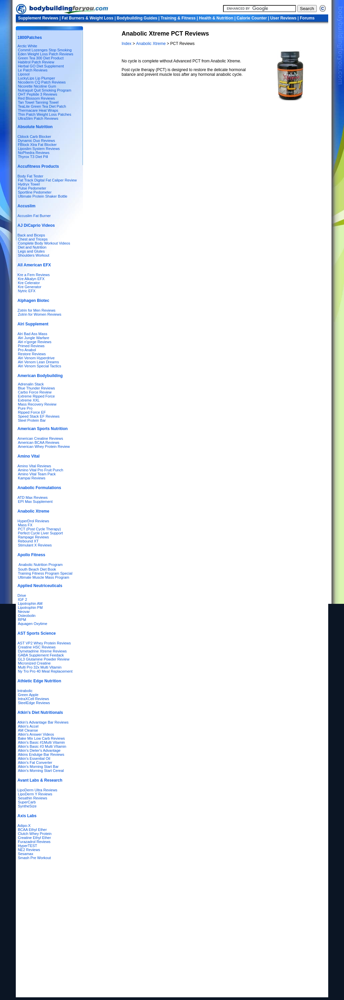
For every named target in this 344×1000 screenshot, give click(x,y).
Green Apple (28, 695)
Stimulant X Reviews (35, 545)
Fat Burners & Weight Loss (88, 18)
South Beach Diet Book (37, 569)
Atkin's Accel (28, 726)
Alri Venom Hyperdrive (36, 358)
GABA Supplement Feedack (41, 655)
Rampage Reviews (33, 537)
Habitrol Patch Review (36, 62)
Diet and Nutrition (32, 247)
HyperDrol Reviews (33, 521)
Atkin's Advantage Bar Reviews (43, 722)
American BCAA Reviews (38, 442)
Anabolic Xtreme (151, 43)
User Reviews (283, 18)
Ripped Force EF (32, 412)
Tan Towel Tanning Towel (38, 102)
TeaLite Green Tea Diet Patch (42, 106)
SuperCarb (27, 802)
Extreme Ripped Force (36, 396)
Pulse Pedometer (32, 188)
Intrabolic (25, 691)
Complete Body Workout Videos (44, 243)
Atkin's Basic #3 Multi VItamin (42, 746)
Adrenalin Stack (31, 384)
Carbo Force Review (34, 392)
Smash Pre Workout (34, 858)
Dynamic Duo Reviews (36, 141)
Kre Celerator (29, 283)
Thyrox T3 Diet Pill (33, 157)
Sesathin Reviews (32, 798)
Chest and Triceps (33, 239)
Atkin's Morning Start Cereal (41, 771)
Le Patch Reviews (32, 70)
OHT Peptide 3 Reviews (37, 94)
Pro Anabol (27, 350)
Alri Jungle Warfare (33, 338)
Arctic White (27, 46)
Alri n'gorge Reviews (34, 342)
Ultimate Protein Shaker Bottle (42, 196)
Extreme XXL (29, 400)
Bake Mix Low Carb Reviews (41, 738)
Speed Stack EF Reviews (38, 416)
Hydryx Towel (29, 184)
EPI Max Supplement (35, 501)
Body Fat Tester (30, 176)
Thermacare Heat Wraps (38, 110)
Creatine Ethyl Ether (34, 838)
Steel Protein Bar (32, 420)
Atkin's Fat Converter (35, 762)
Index (127, 43)
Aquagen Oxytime (32, 624)
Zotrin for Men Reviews (36, 310)
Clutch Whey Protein (34, 834)
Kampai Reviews (31, 478)
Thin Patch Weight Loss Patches (44, 114)
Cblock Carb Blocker (34, 137)
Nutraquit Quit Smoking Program (44, 90)
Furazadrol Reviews (34, 842)
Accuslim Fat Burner (34, 216)
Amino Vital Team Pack (37, 474)
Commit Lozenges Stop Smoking (45, 50)
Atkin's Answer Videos (36, 734)
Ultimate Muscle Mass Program (43, 577)
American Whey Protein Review (44, 446)
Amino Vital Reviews (34, 466)
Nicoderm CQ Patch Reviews (42, 82)
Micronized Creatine (34, 663)
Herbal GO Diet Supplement (41, 66)
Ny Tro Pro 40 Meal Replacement (45, 671)
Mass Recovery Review (37, 404)
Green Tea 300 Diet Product (40, 58)
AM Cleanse (28, 730)
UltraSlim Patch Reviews (38, 118)
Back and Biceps (31, 235)
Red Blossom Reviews (36, 98)
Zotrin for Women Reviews (39, 314)
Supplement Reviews (38, 18)
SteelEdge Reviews (34, 703)
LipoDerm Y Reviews (35, 794)
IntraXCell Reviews (33, 699)
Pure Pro (25, 408)
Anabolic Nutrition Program (40, 565)
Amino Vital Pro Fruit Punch (40, 470)
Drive (21, 595)
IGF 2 (22, 599)
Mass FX (25, 525)
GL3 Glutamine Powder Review (43, 659)
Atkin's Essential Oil (34, 758)
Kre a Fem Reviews (33, 275)
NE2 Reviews (29, 850)
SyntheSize (27, 806)
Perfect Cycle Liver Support (40, 533)
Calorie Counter (251, 18)
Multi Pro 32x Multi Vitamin (39, 667)
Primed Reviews (31, 346)
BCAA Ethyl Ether (32, 830)
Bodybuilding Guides (137, 18)
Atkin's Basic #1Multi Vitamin (41, 742)
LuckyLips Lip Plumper (36, 78)
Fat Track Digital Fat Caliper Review (47, 180)
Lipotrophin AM (30, 603)
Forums (307, 18)
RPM (22, 620)
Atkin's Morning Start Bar (38, 767)
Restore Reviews (32, 354)
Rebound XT (28, 541)
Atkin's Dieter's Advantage (39, 750)
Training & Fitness (178, 18)
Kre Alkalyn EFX (31, 279)
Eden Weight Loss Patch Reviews (45, 54)
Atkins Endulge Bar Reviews (41, 754)
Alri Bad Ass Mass (32, 334)
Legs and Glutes (31, 251)
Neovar (24, 612)
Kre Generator (29, 287)
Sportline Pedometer (34, 192)
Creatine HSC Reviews (36, 647)
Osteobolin (27, 616)
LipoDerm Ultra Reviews (37, 790)
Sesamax (25, 854)
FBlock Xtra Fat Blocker (37, 145)
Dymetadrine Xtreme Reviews (42, 651)
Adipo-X (24, 826)
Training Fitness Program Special (45, 573)
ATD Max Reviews (32, 497)
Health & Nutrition (216, 18)
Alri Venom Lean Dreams (38, 362)
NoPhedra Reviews (33, 153)
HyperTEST (27, 846)
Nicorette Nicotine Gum (37, 86)
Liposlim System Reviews (39, 149)
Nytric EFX (27, 291)
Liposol (24, 74)
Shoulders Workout (33, 255)
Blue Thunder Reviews (36, 388)
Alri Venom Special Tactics (39, 366)
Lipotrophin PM (30, 608)
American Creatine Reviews (40, 438)
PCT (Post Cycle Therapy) (39, 529)
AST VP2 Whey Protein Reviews (44, 643)
